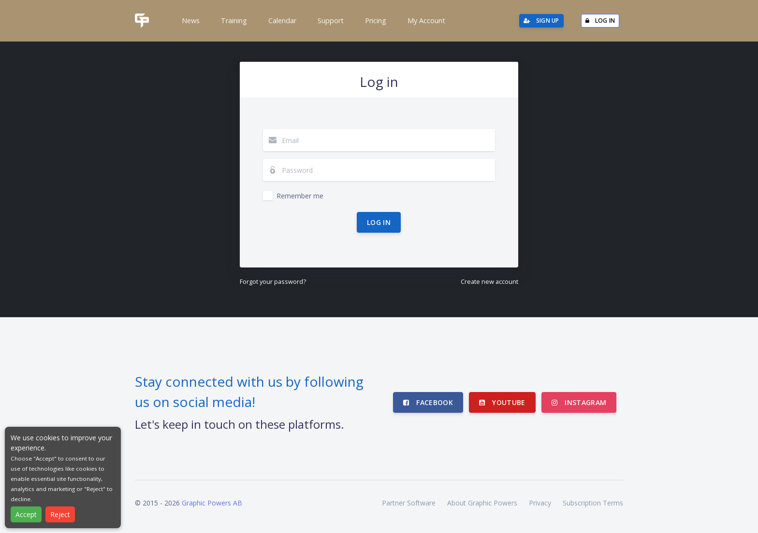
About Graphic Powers (482, 502)
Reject (60, 514)
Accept (26, 514)
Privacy (540, 502)
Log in (379, 222)
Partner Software (409, 502)
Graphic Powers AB (212, 502)
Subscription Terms (593, 502)
